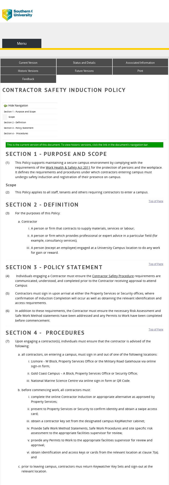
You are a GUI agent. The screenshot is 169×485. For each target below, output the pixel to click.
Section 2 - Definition (15, 122)
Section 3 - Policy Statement (18, 127)
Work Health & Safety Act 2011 (68, 167)
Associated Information (140, 63)
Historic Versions (28, 71)
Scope (12, 116)
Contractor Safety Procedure (113, 276)
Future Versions (84, 71)
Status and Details (84, 63)
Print (140, 71)
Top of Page (156, 201)
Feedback (28, 79)
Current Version (28, 63)
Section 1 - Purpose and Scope (20, 111)
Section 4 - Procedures (16, 133)
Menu (21, 43)
